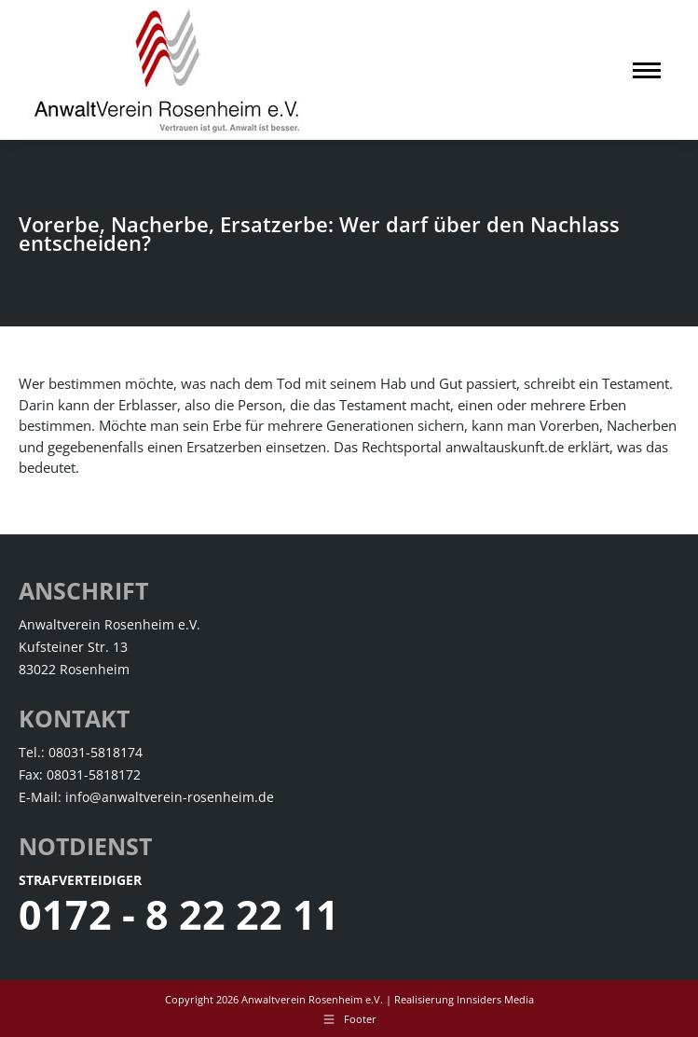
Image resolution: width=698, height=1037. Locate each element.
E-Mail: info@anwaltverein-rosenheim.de (146, 797)
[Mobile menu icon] (646, 70)
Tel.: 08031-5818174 (81, 752)
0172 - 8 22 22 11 (179, 914)
